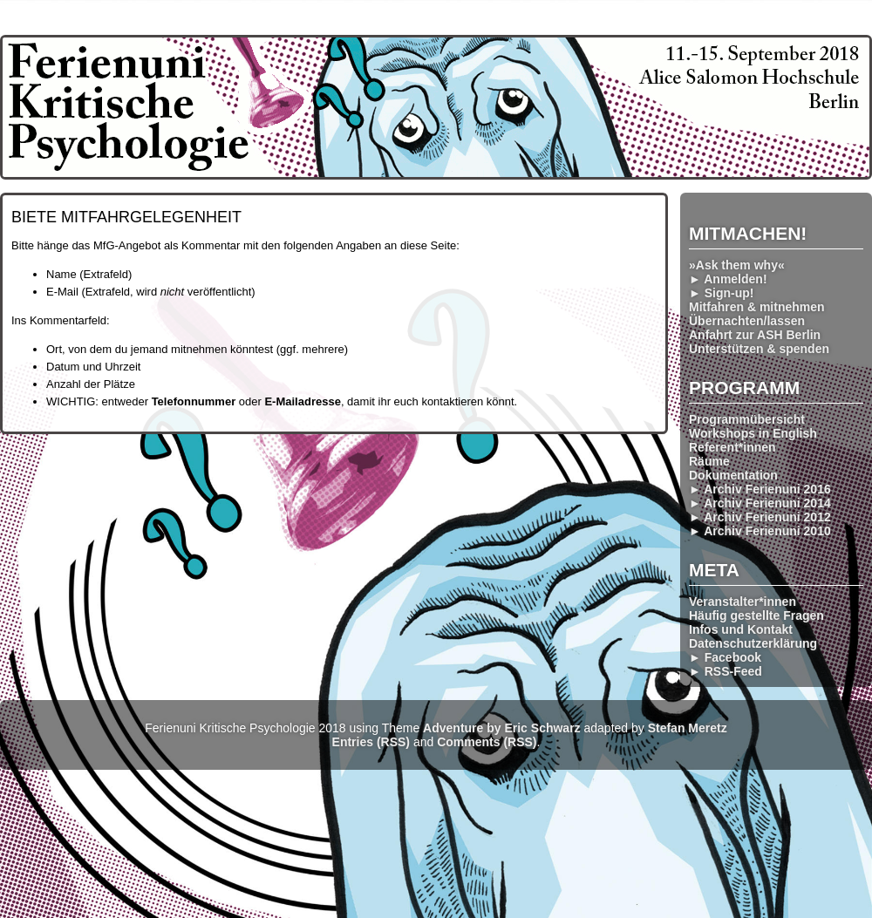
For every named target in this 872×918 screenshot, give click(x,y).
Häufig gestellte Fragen (756, 615)
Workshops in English (753, 433)
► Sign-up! (721, 293)
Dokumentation (733, 475)
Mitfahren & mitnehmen (757, 307)
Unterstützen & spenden (759, 349)
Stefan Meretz (687, 728)
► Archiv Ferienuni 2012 (760, 517)
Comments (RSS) (486, 742)
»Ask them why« (737, 265)
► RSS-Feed (725, 671)
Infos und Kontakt (741, 629)
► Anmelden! (728, 279)
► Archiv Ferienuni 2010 (760, 531)
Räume (709, 461)
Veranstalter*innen (742, 602)
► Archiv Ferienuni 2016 (760, 489)
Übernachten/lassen (747, 321)
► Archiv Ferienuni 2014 (760, 503)
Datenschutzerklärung (753, 643)
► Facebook (725, 657)
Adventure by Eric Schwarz (502, 728)
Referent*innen (732, 447)
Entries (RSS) (371, 742)
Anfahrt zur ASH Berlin (755, 335)
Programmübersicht (747, 419)
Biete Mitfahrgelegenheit (126, 217)
